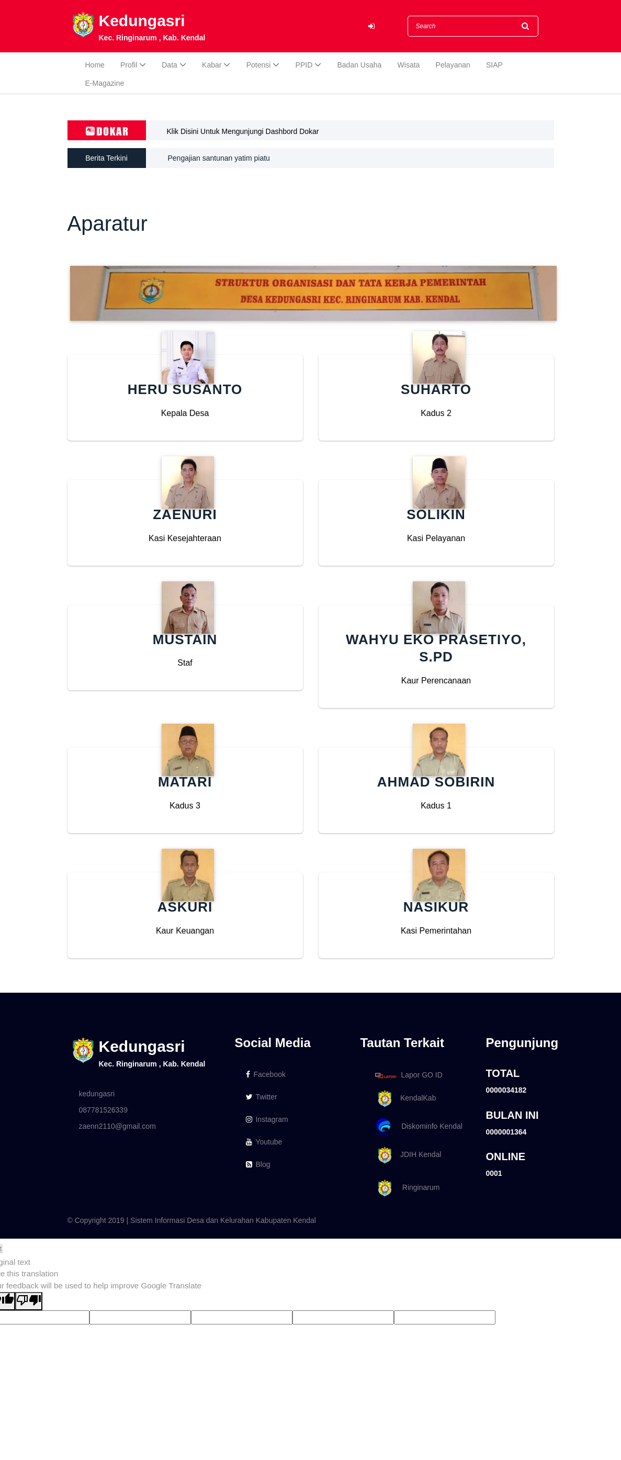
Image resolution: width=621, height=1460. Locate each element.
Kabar (211, 65)
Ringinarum (405, 1188)
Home (95, 65)
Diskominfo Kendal (418, 1127)
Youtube (264, 1142)
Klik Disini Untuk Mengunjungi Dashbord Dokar (243, 131)
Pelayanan (453, 65)
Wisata (409, 65)
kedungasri (97, 1094)
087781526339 (103, 1110)
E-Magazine (105, 83)
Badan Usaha (359, 65)
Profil (128, 65)
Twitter (261, 1097)
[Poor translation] (28, 1301)
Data (169, 65)
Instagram (267, 1119)
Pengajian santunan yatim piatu (219, 158)
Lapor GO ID (408, 1075)
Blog (258, 1164)
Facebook (265, 1074)
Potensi (258, 65)
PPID (304, 65)
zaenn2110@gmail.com (117, 1126)
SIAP (494, 65)
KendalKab (403, 1098)
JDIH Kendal (406, 1155)
